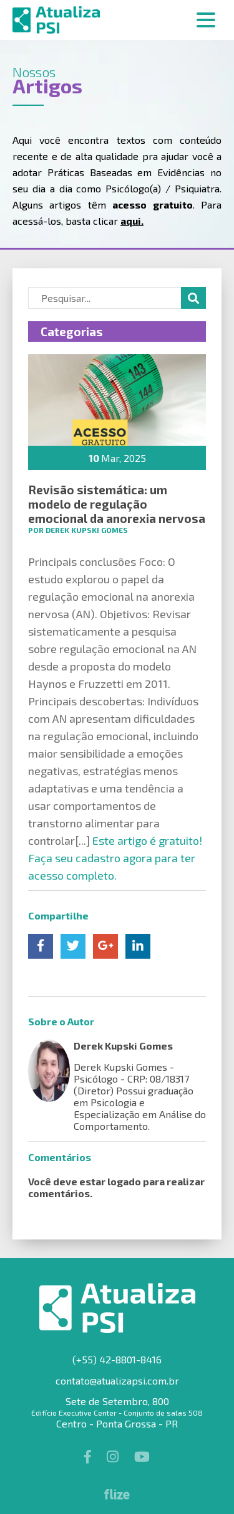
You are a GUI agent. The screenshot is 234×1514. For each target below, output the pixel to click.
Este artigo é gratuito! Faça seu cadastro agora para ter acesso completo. (115, 858)
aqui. (132, 221)
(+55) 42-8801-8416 (117, 1359)
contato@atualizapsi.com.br (117, 1380)
